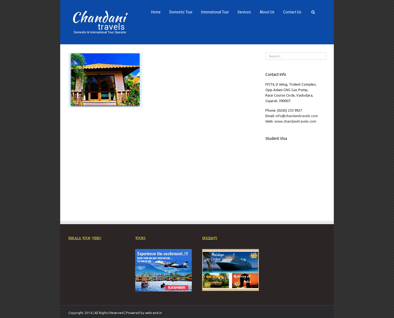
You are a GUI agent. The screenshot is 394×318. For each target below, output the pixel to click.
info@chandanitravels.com (297, 116)
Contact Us (292, 12)
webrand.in (153, 313)
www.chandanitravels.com (295, 121)
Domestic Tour (180, 12)
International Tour (215, 12)
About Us (267, 12)
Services (244, 12)
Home (156, 12)
